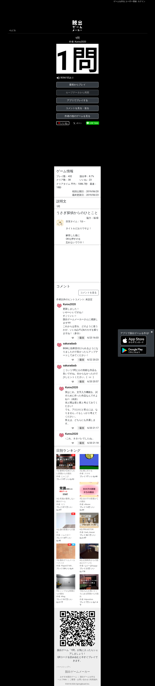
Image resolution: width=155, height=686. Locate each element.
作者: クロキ (85, 473)
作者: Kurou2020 (77, 41)
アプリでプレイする (77, 100)
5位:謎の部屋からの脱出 (65, 523)
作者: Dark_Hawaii (87, 532)
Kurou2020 (69, 304)
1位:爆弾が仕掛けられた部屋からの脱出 (65, 464)
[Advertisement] (77, 10)
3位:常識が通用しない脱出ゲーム (65, 492)
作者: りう (60, 504)
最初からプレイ (77, 84)
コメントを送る (88, 292)
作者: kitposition (86, 599)
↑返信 (81, 337)
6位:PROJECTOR (89, 521)
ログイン (141, 1)
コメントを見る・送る (77, 108)
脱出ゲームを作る (87, 677)
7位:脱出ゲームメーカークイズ (65, 554)
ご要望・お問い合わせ (79, 679)
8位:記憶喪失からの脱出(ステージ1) (89, 554)
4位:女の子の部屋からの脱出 (89, 492)
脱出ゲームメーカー (77, 671)
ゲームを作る (119, 1)
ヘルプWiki (62, 679)
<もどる (12, 30)
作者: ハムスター (63, 535)
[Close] (152, 332)
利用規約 (93, 679)
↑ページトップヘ (63, 667)
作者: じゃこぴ (62, 476)
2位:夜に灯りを (89, 463)
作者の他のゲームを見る (77, 116)
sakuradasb (69, 343)
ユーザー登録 (131, 1)
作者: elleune (85, 504)
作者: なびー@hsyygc (88, 566)
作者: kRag (60, 596)
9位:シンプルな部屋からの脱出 (65, 584)
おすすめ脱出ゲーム (68, 677)
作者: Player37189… (64, 566)
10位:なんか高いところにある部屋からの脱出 (89, 586)
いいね (63, 123)
